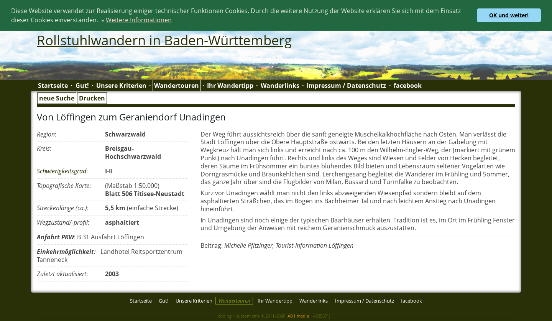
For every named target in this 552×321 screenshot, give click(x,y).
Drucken (92, 98)
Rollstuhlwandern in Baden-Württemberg (164, 39)
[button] (174, 21)
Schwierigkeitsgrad (61, 170)
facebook (408, 85)
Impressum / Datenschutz (346, 85)
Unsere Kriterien (121, 85)
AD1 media (298, 315)
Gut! (82, 85)
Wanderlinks (280, 85)
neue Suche (56, 98)
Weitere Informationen (139, 20)
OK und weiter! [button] (509, 15)
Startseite (53, 85)
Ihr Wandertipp (230, 85)
